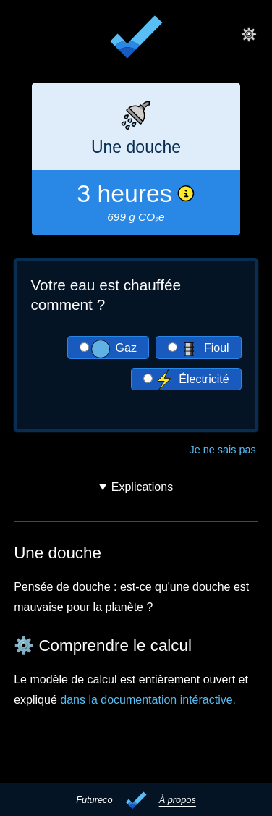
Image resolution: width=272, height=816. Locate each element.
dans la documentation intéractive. (148, 700)
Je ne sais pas (223, 449)
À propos (177, 799)
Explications (142, 487)
